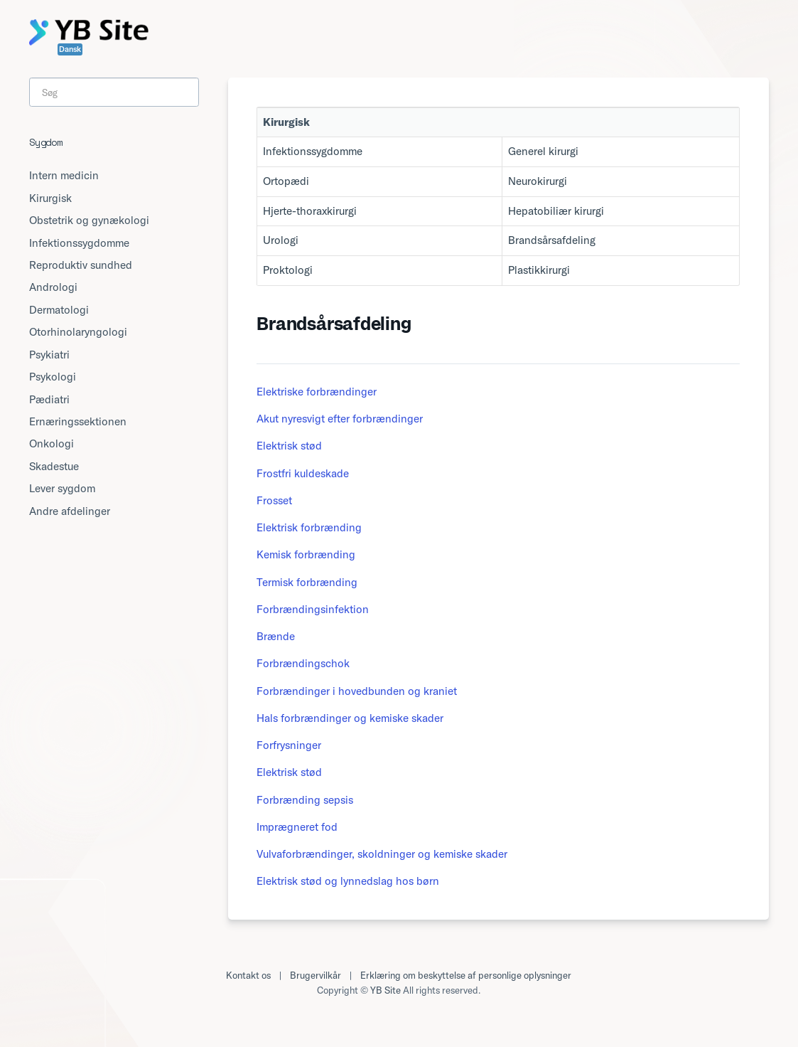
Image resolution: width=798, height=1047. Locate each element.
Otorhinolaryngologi (78, 332)
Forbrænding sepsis (305, 800)
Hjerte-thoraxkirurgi (310, 211)
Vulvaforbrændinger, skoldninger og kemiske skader (382, 854)
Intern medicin (64, 175)
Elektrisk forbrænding (309, 527)
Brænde (276, 636)
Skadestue (54, 466)
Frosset (274, 500)
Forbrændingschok (303, 663)
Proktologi (288, 270)
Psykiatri (49, 354)
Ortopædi (286, 181)
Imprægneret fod (297, 827)
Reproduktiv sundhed (80, 265)
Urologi (280, 240)
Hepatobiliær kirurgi (556, 211)
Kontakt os (248, 975)
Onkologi (51, 443)
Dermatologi (59, 310)
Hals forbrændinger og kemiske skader (350, 718)
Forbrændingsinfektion (313, 609)
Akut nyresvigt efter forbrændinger (340, 418)
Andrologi (53, 287)
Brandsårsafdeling (551, 240)
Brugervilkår (315, 975)
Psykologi (52, 376)
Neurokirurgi (537, 181)
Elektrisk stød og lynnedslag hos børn (348, 881)
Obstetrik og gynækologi (89, 220)
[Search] (114, 92)
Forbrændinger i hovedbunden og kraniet (357, 691)
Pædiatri (49, 399)
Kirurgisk (50, 198)
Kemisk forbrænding (306, 554)
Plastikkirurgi (539, 270)
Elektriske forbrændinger (317, 391)
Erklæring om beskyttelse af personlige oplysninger (465, 975)
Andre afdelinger (69, 511)
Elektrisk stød (289, 445)
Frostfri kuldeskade (303, 473)
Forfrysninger (289, 745)
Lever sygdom (62, 488)
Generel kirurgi (543, 151)
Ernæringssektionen (77, 421)
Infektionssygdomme (312, 151)
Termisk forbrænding (307, 582)
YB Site (385, 990)
